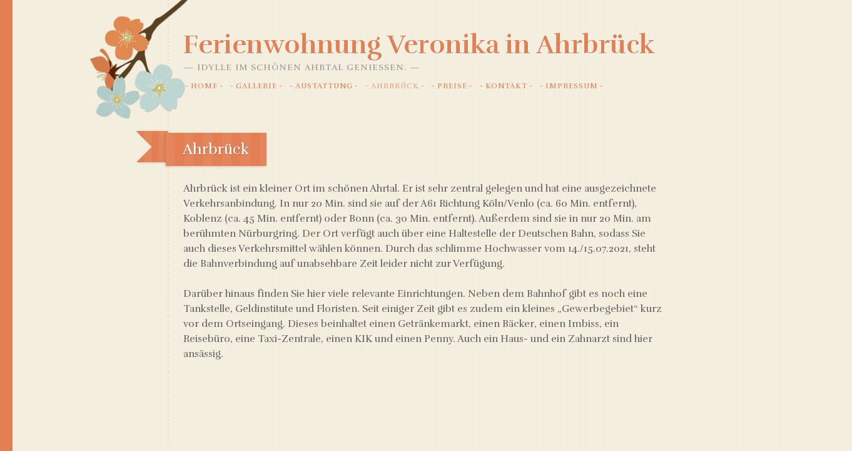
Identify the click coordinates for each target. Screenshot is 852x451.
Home (204, 85)
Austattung (324, 85)
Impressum (571, 85)
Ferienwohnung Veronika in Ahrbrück (419, 44)
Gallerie (256, 85)
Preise (452, 85)
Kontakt (506, 85)
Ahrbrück (395, 85)
